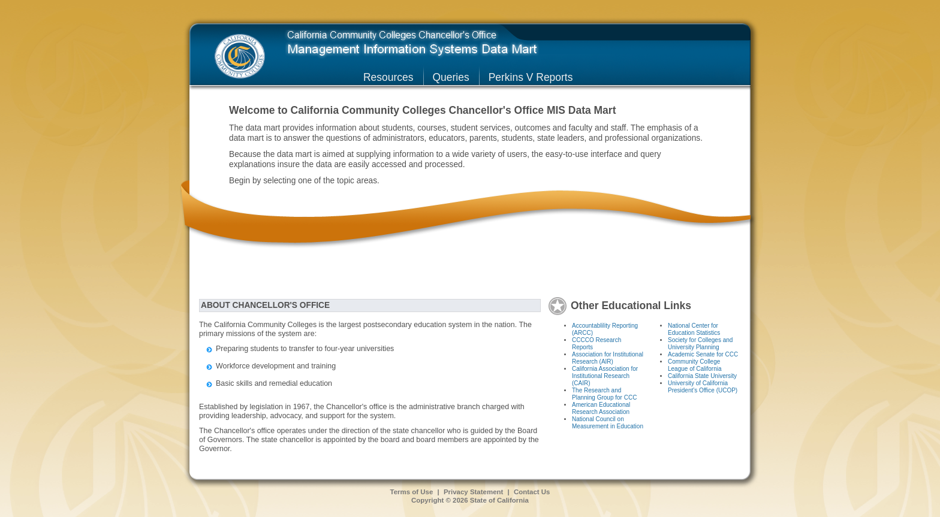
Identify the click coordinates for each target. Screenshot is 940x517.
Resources (388, 77)
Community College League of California (695, 365)
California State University (702, 376)
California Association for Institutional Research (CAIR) (605, 375)
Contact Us (532, 491)
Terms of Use (411, 491)
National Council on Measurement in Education (607, 423)
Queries (451, 77)
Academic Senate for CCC (703, 354)
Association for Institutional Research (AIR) (607, 358)
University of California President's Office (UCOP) (702, 387)
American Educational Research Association (601, 408)
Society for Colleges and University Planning (700, 343)
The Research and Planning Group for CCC (604, 394)
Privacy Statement (473, 491)
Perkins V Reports (531, 77)
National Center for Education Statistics (694, 329)
